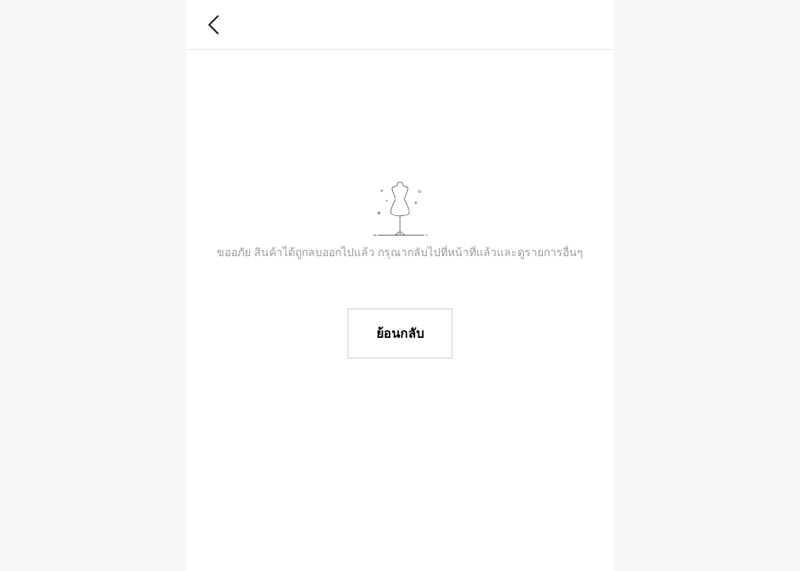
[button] (214, 25)
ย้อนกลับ (400, 333)
